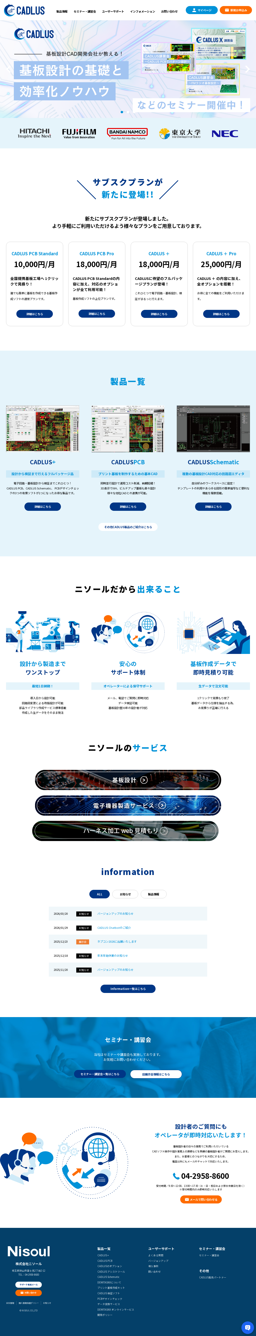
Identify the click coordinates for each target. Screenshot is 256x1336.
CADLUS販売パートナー (212, 1277)
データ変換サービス (108, 1304)
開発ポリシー (105, 1315)
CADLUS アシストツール (111, 1271)
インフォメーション (142, 11)
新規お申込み (238, 10)
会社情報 (10, 1303)
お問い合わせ (169, 11)
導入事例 (153, 1266)
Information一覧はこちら (128, 989)
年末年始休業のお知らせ (112, 955)
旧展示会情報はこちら (156, 1074)
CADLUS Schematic (108, 1277)
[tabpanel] (128, 69)
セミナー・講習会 (85, 11)
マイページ (204, 10)
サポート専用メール (29, 1284)
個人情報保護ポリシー (29, 1303)
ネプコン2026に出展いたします (117, 941)
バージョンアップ (158, 1261)
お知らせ (125, 894)
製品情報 (61, 11)
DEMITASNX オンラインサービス (115, 1309)
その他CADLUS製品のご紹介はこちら (128, 527)
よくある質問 (155, 1255)
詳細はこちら (34, 314)
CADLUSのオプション (109, 1266)
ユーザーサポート (113, 11)
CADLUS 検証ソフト (108, 1293)
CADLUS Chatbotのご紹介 (114, 928)
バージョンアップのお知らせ (115, 913)
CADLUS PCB (104, 1261)
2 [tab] (128, 112)
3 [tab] (134, 112)
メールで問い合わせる (203, 1199)
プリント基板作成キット (111, 1287)
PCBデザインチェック (109, 1299)
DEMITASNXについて (109, 1282)
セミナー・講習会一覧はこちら (100, 1074)
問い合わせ (154, 1271)
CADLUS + (103, 1255)
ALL (99, 894)
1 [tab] (122, 112)
